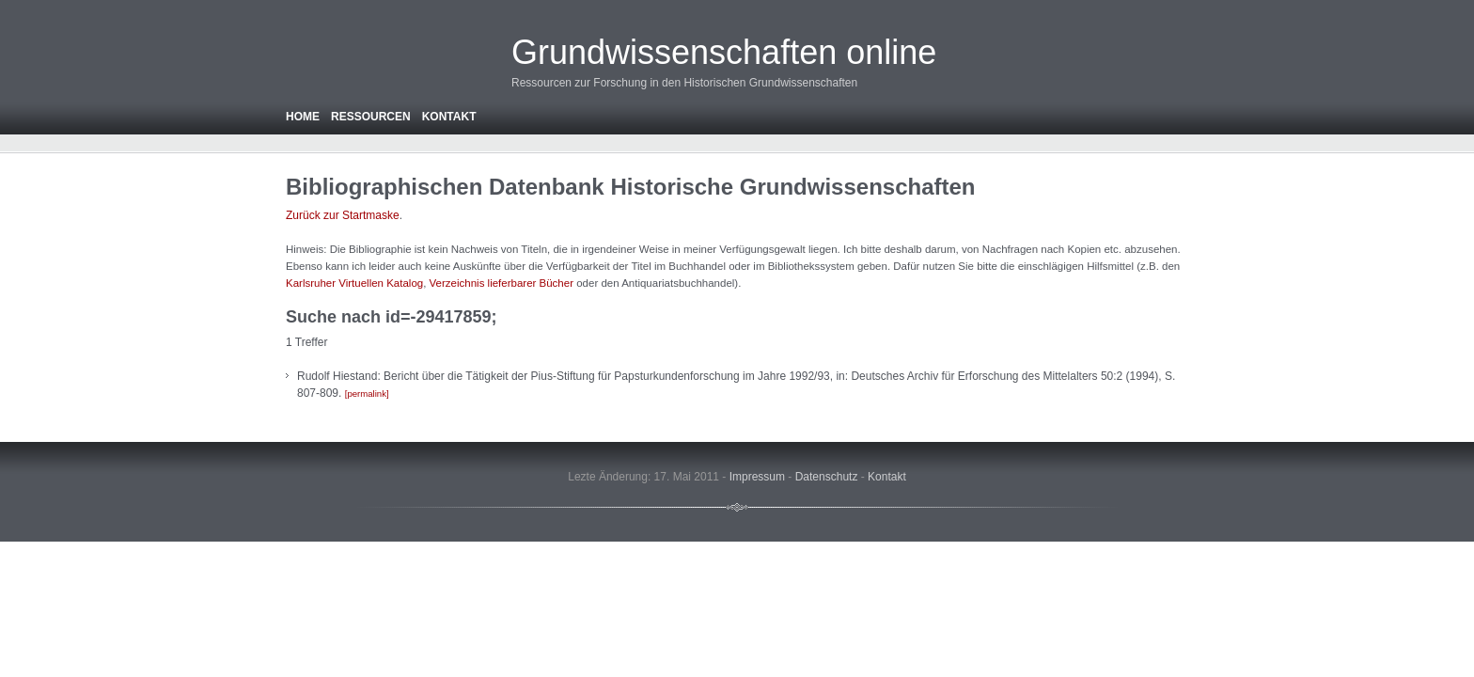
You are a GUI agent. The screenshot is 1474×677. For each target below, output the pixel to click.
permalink (366, 393)
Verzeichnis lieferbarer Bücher (501, 283)
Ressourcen (371, 116)
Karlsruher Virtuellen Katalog (354, 283)
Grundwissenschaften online (723, 52)
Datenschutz (826, 476)
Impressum (757, 476)
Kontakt (449, 116)
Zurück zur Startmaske (343, 215)
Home (303, 116)
